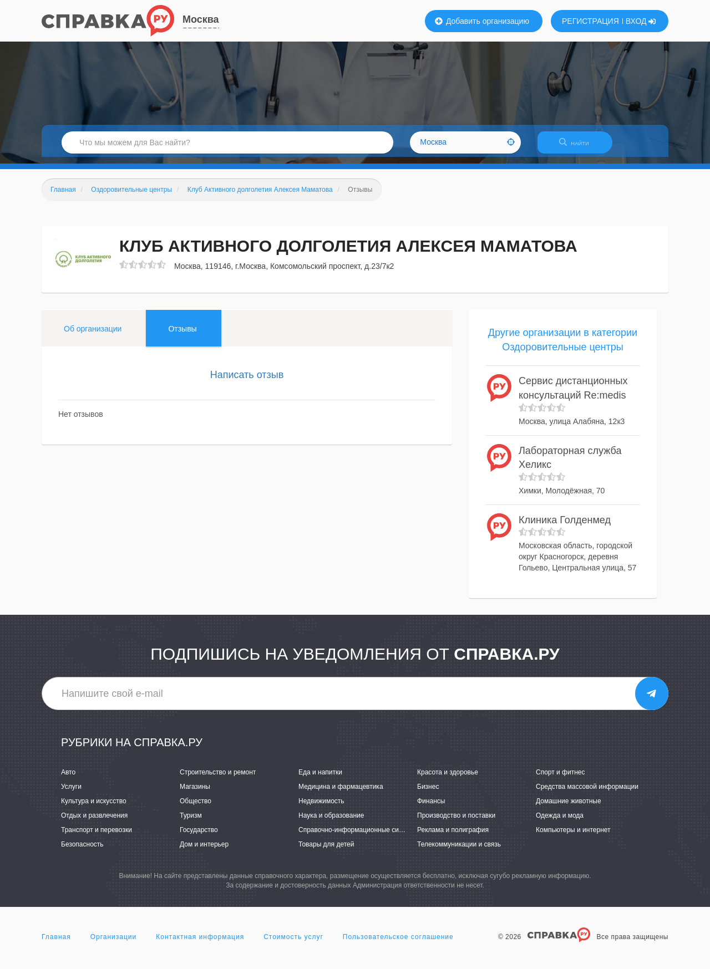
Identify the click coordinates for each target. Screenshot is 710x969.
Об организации (92, 335)
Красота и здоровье (447, 779)
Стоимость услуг (293, 943)
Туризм (191, 822)
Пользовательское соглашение (398, 943)
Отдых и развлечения (94, 822)
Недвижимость (321, 808)
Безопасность (82, 851)
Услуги (71, 793)
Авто (68, 779)
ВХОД (641, 21)
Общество (195, 808)
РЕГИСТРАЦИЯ (590, 21)
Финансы (431, 808)
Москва (200, 19)
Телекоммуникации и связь (459, 851)
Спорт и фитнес (560, 779)
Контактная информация (200, 943)
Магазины (195, 793)
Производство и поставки (456, 822)
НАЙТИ (579, 146)
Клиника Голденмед (565, 526)
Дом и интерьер (204, 851)
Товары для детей (326, 851)
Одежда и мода (560, 822)
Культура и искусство (93, 808)
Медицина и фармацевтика (340, 793)
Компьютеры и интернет (573, 837)
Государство (199, 837)
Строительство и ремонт (218, 779)
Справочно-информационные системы (358, 837)
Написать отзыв (247, 381)
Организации (113, 943)
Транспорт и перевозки (96, 837)
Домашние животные (568, 808)
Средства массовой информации (587, 793)
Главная (56, 943)
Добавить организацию (482, 21)
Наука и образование (331, 822)
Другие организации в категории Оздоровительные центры (562, 346)
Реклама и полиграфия (453, 837)
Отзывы (182, 335)
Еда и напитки (320, 779)
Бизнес (428, 793)
